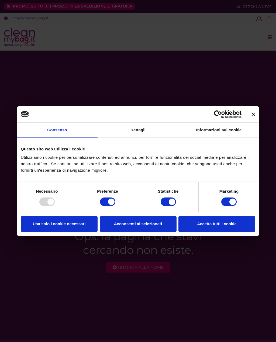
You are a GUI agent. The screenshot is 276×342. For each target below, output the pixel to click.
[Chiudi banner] (253, 114)
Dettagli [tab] (138, 129)
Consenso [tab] (57, 129)
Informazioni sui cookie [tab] (219, 129)
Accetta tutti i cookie (217, 223)
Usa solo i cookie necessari (59, 223)
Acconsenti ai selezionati (138, 223)
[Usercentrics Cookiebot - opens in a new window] (218, 114)
